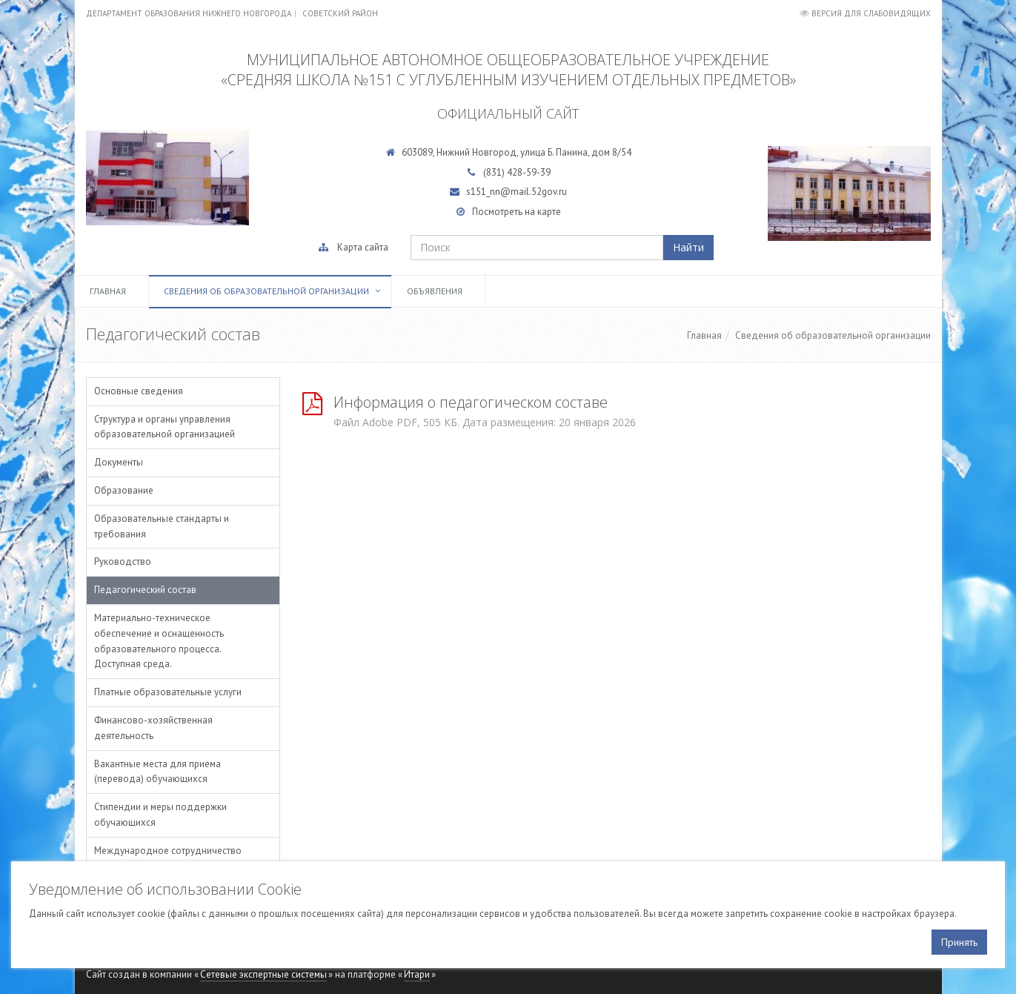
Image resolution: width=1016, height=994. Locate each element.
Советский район (340, 13)
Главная (108, 290)
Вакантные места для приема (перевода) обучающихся (157, 772)
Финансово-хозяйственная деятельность (153, 728)
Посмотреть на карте (516, 211)
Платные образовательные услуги (168, 692)
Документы (118, 462)
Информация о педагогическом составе (470, 402)
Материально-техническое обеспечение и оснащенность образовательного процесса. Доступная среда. (159, 641)
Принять (959, 942)
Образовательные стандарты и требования (161, 526)
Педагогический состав (145, 589)
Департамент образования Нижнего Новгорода (188, 13)
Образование (123, 490)
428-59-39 (529, 172)
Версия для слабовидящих (871, 13)
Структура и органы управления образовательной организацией (164, 427)
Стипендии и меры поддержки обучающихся (160, 815)
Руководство (122, 561)
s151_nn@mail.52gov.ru (516, 191)
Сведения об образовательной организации (266, 290)
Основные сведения (138, 391)
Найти (688, 247)
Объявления (434, 290)
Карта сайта (362, 247)
